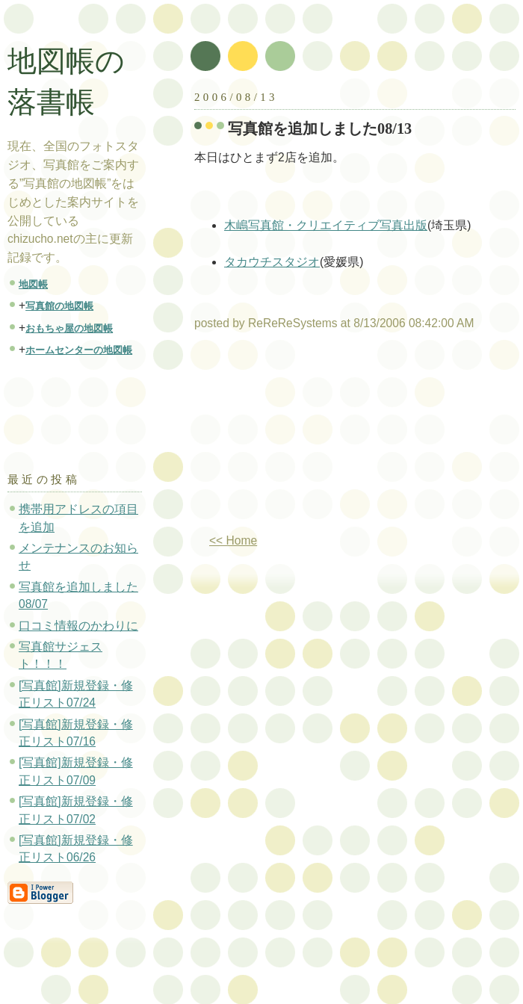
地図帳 (33, 284)
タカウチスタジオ (272, 261)
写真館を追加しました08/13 (320, 128)
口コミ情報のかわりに (78, 625)
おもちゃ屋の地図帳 (69, 328)
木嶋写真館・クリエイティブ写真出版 (325, 225)
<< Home (233, 540)
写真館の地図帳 (59, 306)
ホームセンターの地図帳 (78, 350)
